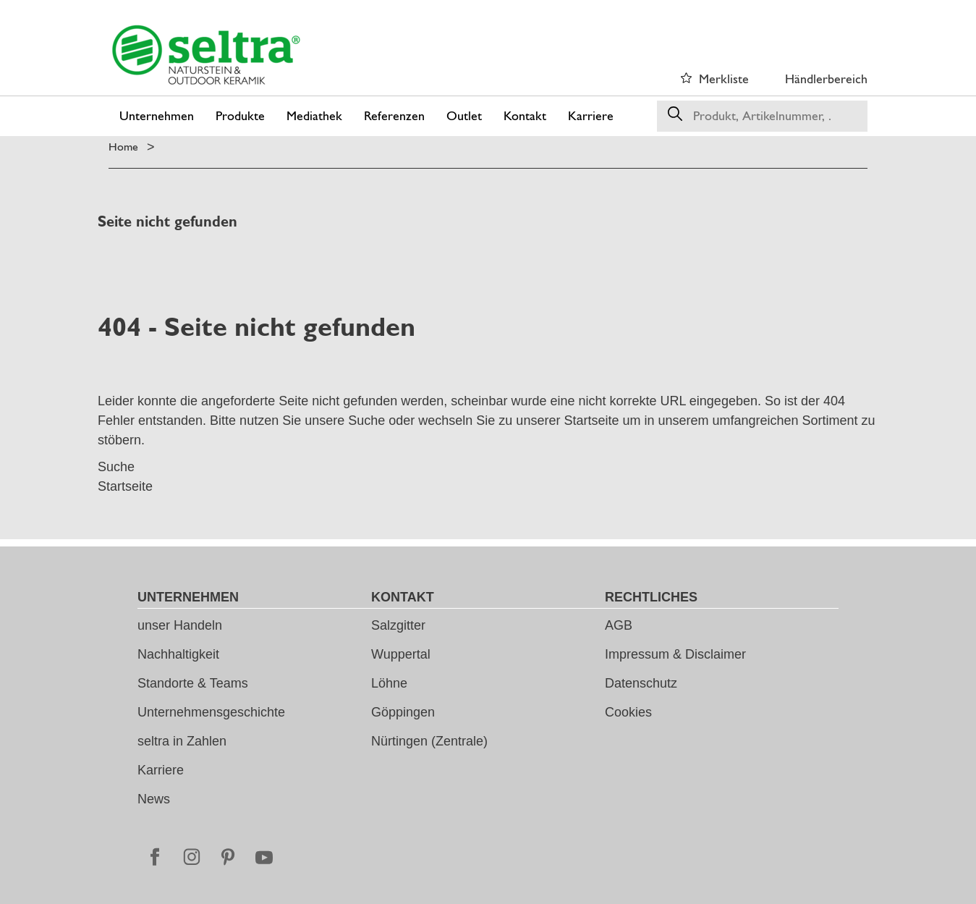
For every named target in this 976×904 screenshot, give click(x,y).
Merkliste (724, 78)
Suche (366, 420)
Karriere (160, 770)
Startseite (591, 420)
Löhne (389, 683)
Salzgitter (398, 625)
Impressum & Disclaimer (675, 654)
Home (123, 146)
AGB (618, 625)
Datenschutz (641, 683)
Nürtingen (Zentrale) (429, 741)
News (153, 799)
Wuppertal (400, 654)
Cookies (628, 712)
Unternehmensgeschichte (211, 712)
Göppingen (403, 712)
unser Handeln (179, 625)
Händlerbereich (826, 78)
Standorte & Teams (192, 683)
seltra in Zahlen (181, 741)
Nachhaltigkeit (178, 654)
